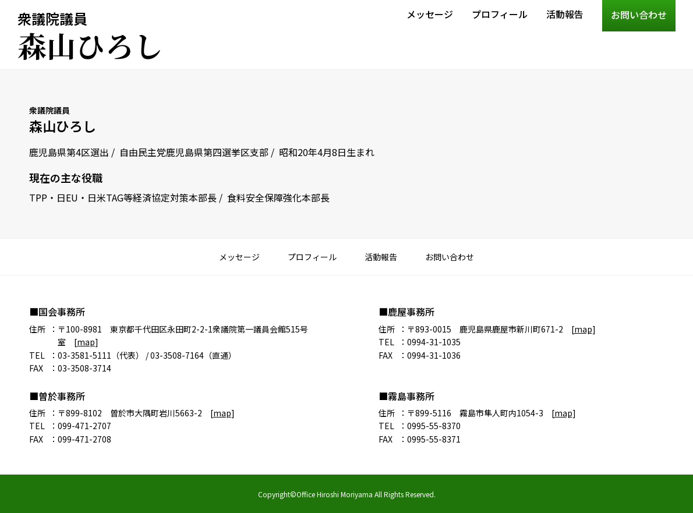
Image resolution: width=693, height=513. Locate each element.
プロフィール (500, 14)
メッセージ (429, 14)
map (86, 342)
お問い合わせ (639, 15)
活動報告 (565, 14)
